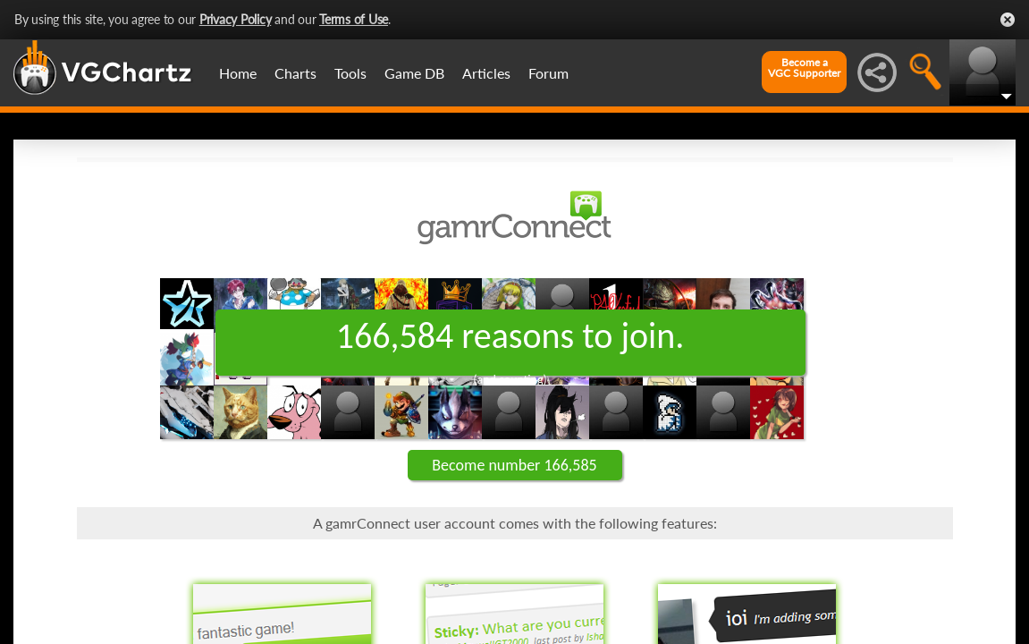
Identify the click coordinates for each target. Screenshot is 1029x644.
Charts (295, 72)
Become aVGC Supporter (804, 68)
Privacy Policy (235, 19)
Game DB (414, 72)
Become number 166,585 (514, 465)
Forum (548, 72)
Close (1007, 20)
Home (238, 72)
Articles (486, 72)
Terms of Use (353, 19)
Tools (350, 72)
